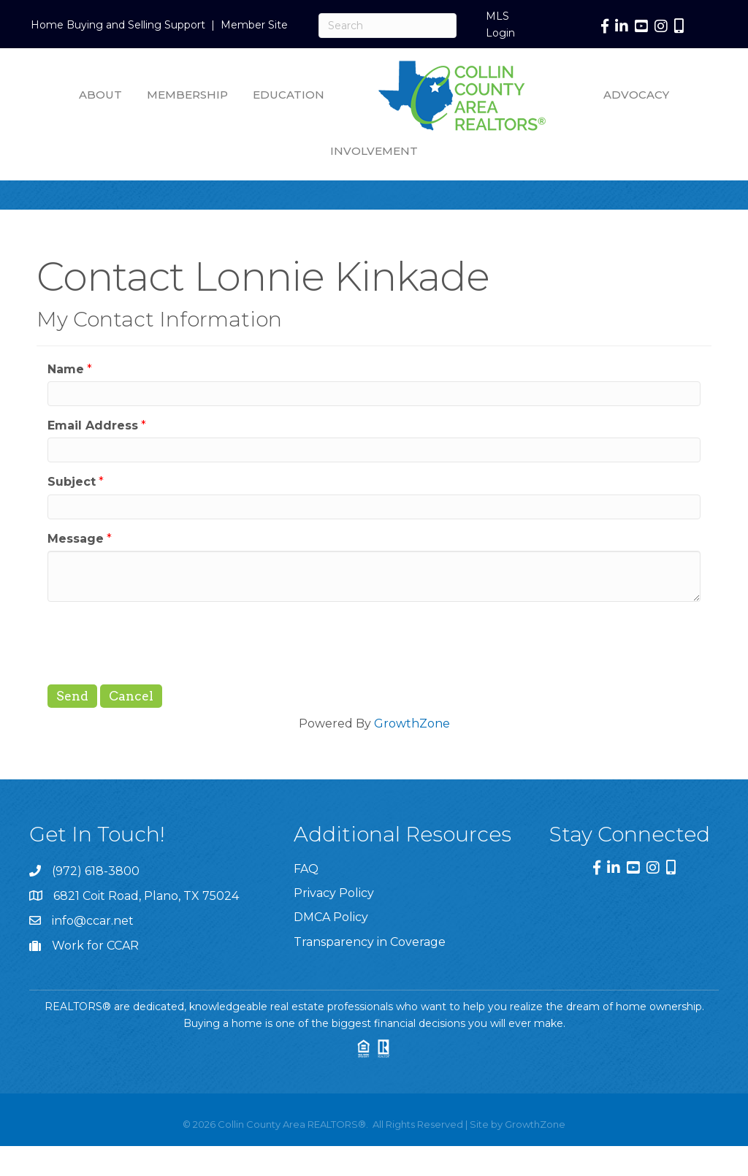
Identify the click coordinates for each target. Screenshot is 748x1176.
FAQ (306, 869)
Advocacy (636, 95)
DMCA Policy (331, 917)
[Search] (387, 25)
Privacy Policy (334, 893)
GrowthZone (412, 723)
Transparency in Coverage (370, 942)
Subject (71, 482)
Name (65, 369)
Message (75, 539)
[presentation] (158, 641)
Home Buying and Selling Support (118, 24)
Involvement (374, 151)
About (100, 95)
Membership (187, 95)
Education (288, 95)
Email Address (92, 425)
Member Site (254, 24)
